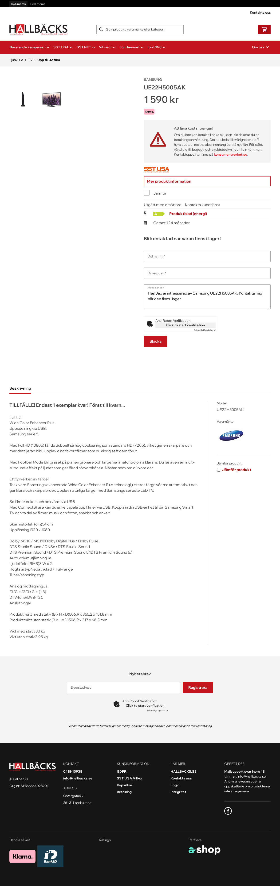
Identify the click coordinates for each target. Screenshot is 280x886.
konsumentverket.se (230, 154)
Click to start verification (185, 325)
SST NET (86, 47)
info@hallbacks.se (77, 778)
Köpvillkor (124, 785)
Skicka (156, 341)
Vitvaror (107, 47)
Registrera (198, 687)
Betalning (124, 792)
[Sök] (139, 29)
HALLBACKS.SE (184, 771)
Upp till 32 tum (48, 60)
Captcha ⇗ (205, 330)
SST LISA (63, 47)
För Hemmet (132, 47)
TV (30, 60)
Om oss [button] (260, 47)
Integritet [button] (178, 792)
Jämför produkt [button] (234, 469)
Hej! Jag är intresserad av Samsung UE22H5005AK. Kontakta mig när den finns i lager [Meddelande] (207, 296)
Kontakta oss (260, 12)
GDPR (121, 771)
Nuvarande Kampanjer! (29, 47)
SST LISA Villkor (130, 778)
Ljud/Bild (157, 47)
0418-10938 (72, 771)
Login (175, 785)
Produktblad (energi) (188, 213)
